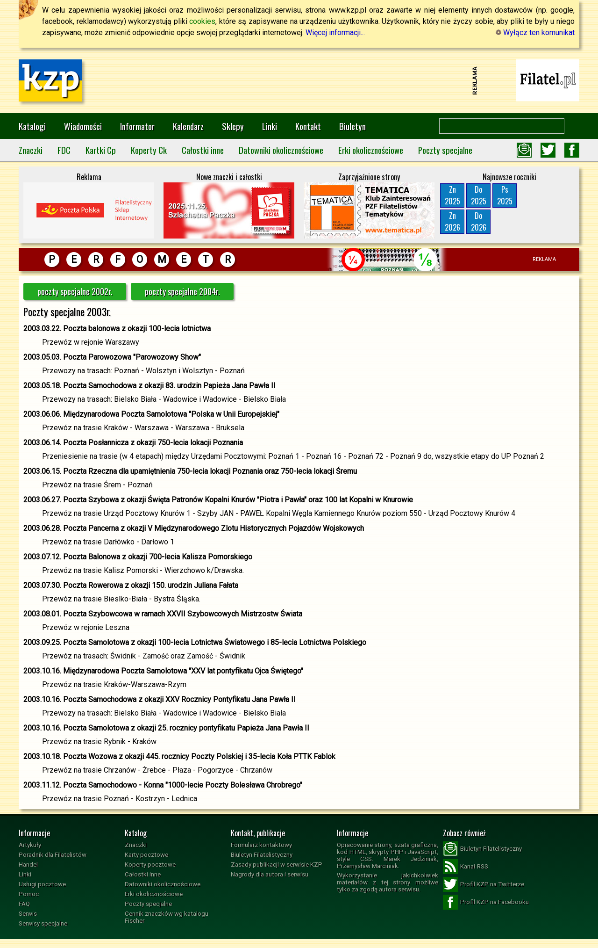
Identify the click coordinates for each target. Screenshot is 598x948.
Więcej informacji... (335, 32)
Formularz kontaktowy (261, 844)
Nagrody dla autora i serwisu (269, 874)
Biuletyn (352, 126)
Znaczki (31, 150)
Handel (28, 864)
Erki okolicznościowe (370, 150)
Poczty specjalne (445, 150)
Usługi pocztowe (42, 884)
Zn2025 (452, 195)
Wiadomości (83, 126)
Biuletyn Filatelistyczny (261, 854)
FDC (64, 150)
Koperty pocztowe (150, 864)
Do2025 (478, 195)
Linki (269, 126)
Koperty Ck (149, 150)
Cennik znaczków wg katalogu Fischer (166, 917)
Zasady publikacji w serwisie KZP (276, 864)
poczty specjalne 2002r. (75, 291)
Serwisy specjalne (43, 923)
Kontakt (308, 126)
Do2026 (478, 221)
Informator (137, 126)
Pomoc (29, 893)
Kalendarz (188, 126)
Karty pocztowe (146, 854)
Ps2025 (505, 195)
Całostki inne (203, 150)
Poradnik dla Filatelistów (52, 854)
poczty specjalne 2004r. (182, 291)
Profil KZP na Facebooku (486, 902)
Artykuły (30, 844)
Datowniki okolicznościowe (281, 150)
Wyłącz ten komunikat (535, 32)
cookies (202, 21)
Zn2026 (452, 221)
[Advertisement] (299, 80)
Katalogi (32, 126)
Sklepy (233, 126)
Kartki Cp (100, 150)
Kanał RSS (465, 866)
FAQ (24, 903)
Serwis (28, 913)
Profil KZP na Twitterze (483, 884)
